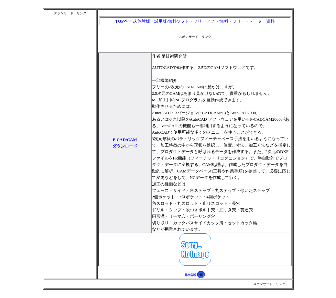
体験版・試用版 (152, 21)
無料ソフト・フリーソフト (193, 21)
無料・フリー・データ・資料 (247, 21)
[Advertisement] (70, 114)
